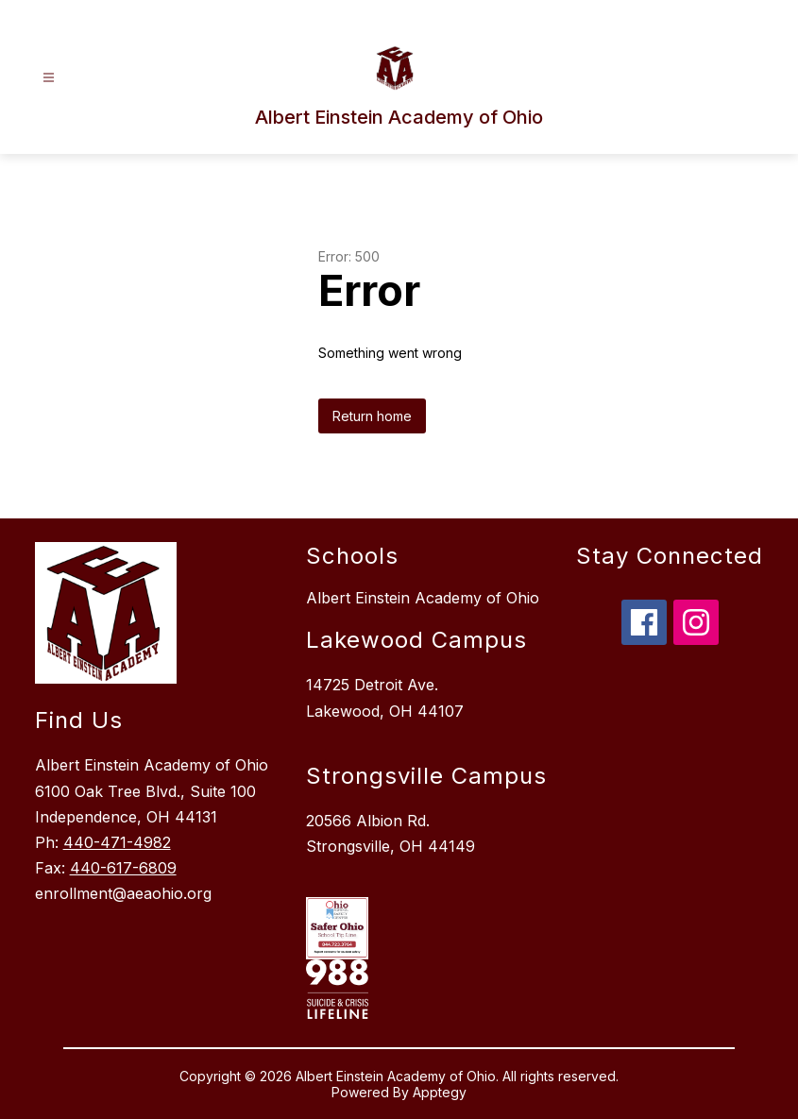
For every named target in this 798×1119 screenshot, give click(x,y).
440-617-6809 (123, 867)
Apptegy (440, 1092)
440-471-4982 (117, 842)
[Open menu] (48, 78)
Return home (372, 416)
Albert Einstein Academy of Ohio (422, 597)
